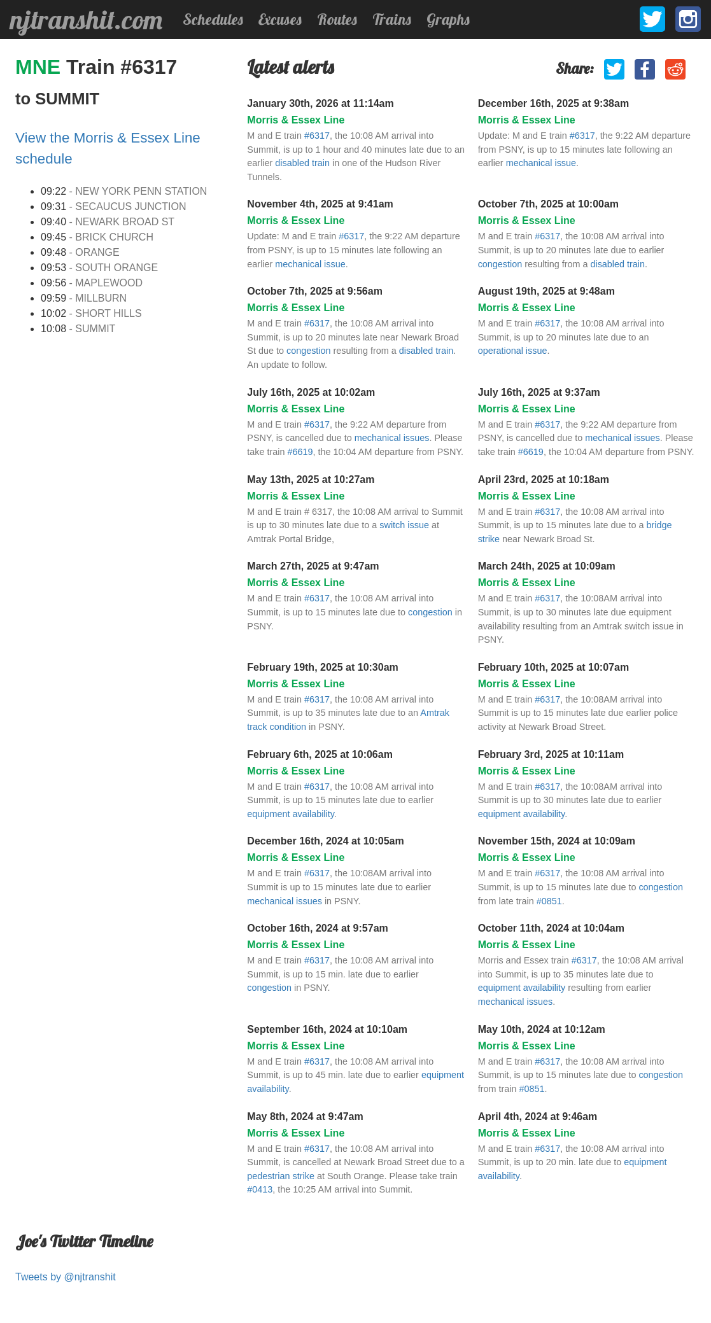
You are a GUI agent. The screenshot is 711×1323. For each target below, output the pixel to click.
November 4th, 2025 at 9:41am (320, 204)
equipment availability (290, 814)
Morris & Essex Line (295, 120)
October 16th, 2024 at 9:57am (317, 928)
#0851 (549, 901)
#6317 (317, 135)
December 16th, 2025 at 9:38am (553, 103)
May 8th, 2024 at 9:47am (305, 1116)
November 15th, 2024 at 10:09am (556, 841)
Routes (337, 19)
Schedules (213, 19)
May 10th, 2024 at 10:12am (541, 1029)
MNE (40, 66)
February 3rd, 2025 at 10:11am (551, 754)
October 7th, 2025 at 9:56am (315, 291)
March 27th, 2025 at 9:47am (313, 566)
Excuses (280, 19)
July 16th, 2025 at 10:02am (311, 392)
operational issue (512, 351)
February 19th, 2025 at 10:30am (322, 667)
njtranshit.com (86, 19)
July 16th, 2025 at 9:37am (539, 392)
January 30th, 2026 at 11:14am (320, 103)
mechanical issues (392, 438)
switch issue (404, 525)
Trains (391, 19)
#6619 (300, 452)
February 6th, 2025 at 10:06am (320, 754)
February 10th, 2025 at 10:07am (553, 667)
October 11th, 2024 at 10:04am (551, 928)
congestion (500, 264)
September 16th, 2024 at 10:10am (327, 1029)
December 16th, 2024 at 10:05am (325, 841)
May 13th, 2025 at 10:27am (310, 479)
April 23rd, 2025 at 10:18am (543, 479)
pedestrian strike (280, 1176)
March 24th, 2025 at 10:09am (547, 566)
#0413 (259, 1189)
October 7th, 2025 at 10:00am (548, 204)
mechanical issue (541, 163)
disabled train (302, 163)
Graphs (448, 19)
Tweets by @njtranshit (65, 1276)
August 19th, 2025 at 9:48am (546, 291)
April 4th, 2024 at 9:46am (538, 1116)
